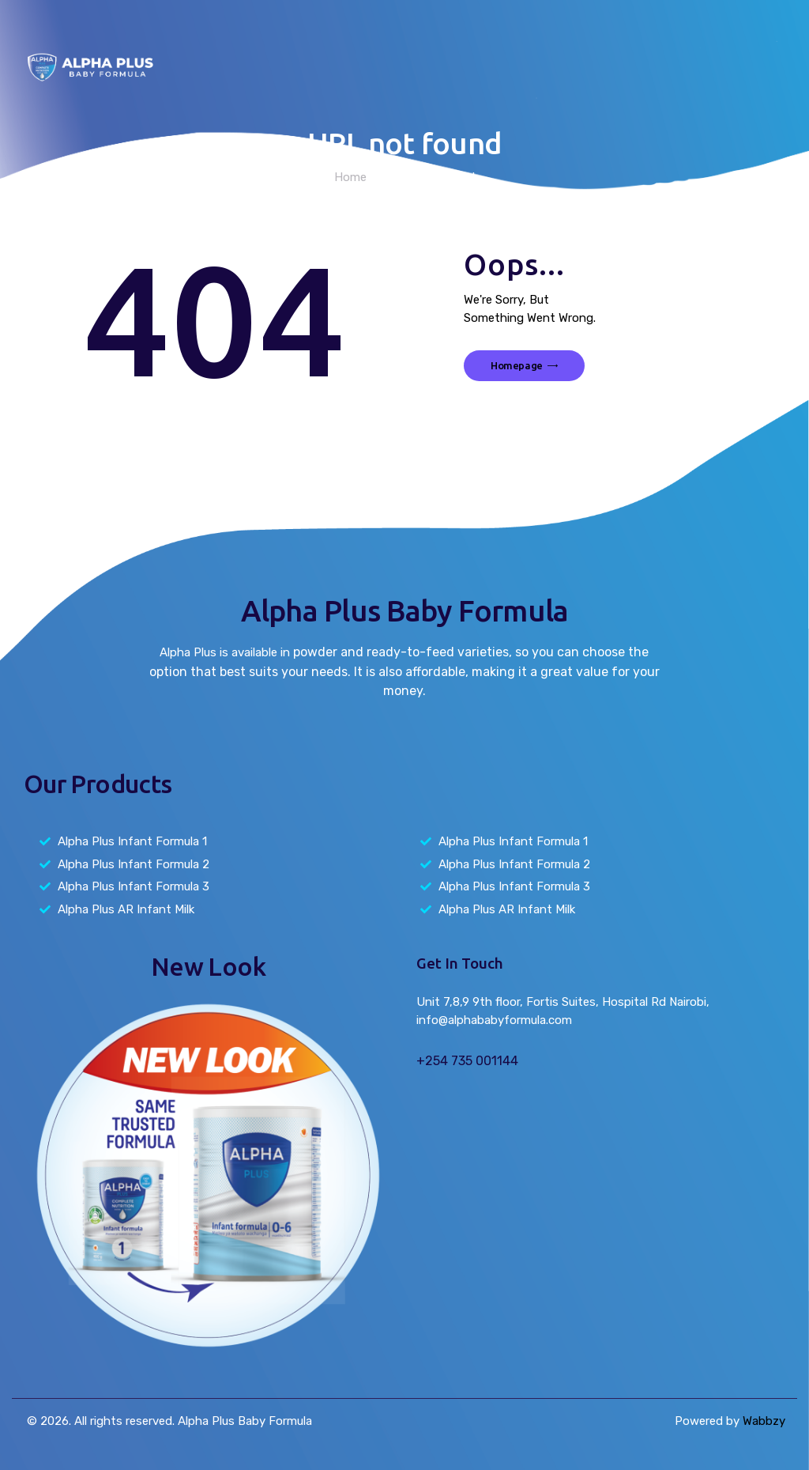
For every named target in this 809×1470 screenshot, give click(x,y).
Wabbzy (764, 1421)
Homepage (517, 365)
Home (350, 177)
